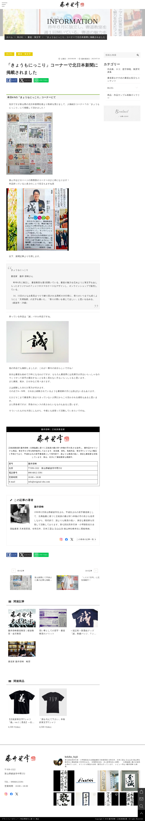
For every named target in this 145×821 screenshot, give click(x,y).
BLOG (9, 54)
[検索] (137, 55)
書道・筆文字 (24, 54)
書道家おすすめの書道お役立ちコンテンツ (123, 80)
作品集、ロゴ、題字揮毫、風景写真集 (123, 71)
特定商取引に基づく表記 (29, 819)
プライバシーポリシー (10, 819)
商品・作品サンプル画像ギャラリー (123, 99)
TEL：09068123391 (14, 782)
